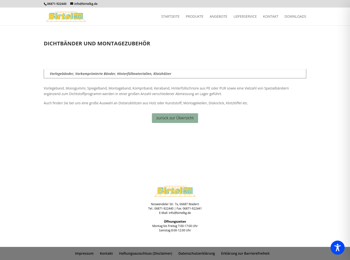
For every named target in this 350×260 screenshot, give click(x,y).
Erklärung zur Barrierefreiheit (245, 253)
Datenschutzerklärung (196, 253)
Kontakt (270, 17)
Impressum (84, 253)
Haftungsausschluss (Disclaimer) (145, 253)
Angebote (218, 17)
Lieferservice (245, 17)
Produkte (194, 17)
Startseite (170, 17)
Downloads (295, 17)
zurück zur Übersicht (175, 118)
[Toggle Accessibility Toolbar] (337, 247)
